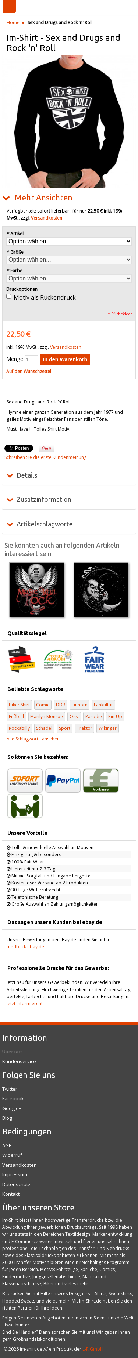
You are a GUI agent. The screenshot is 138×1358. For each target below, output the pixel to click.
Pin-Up (115, 716)
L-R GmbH (92, 1349)
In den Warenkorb (65, 359)
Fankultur (103, 705)
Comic (42, 705)
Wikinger (108, 728)
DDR (60, 705)
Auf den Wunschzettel (28, 371)
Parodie (93, 716)
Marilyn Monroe (46, 716)
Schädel (44, 728)
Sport (64, 728)
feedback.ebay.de (25, 947)
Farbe (14, 271)
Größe (15, 252)
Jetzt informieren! (24, 1003)
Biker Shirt (19, 705)
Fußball (16, 716)
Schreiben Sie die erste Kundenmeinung (45, 457)
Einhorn (80, 705)
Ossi (74, 716)
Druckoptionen (22, 289)
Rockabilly (19, 728)
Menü (9, 6)
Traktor (84, 728)
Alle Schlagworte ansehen (33, 739)
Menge (14, 358)
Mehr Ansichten (43, 197)
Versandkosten (46, 218)
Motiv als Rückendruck (45, 297)
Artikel (15, 234)
